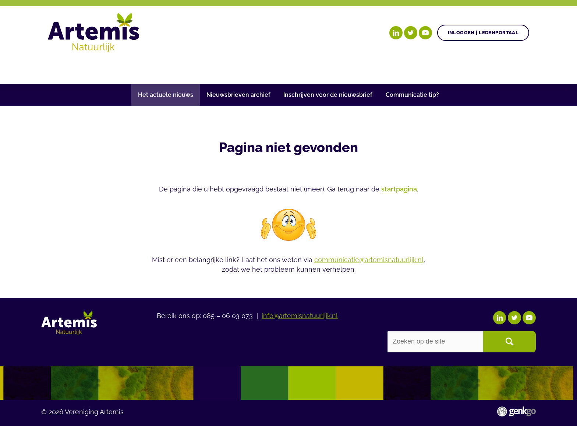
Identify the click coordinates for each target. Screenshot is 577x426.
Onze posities (161, 67)
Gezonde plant (229, 67)
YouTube (425, 32)
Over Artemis (418, 67)
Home (57, 68)
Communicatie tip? (412, 94)
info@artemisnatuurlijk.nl (300, 315)
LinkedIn (396, 32)
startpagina (399, 189)
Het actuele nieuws (165, 94)
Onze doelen (97, 67)
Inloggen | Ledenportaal (483, 32)
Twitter (410, 32)
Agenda (284, 67)
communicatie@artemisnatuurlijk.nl (369, 260)
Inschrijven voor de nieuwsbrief (327, 94)
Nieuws (326, 67)
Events (367, 67)
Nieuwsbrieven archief (238, 94)
